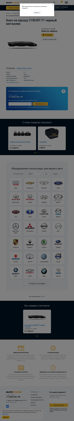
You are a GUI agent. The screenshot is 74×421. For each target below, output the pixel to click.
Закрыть (37, 12)
